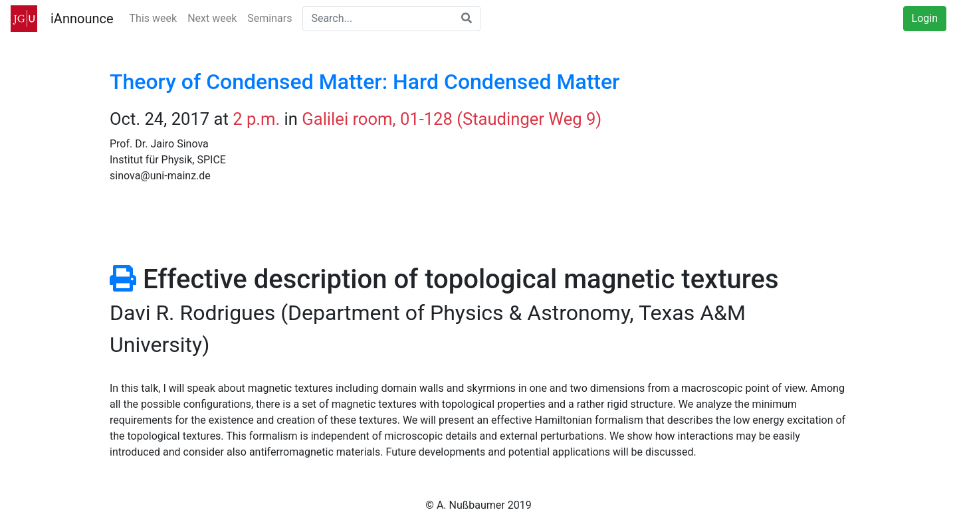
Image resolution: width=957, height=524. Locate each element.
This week (153, 18)
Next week (212, 18)
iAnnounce (82, 19)
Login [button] (925, 18)
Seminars (269, 18)
